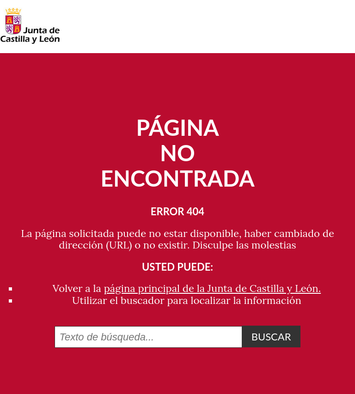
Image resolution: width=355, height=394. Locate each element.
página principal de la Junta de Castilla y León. (212, 288)
